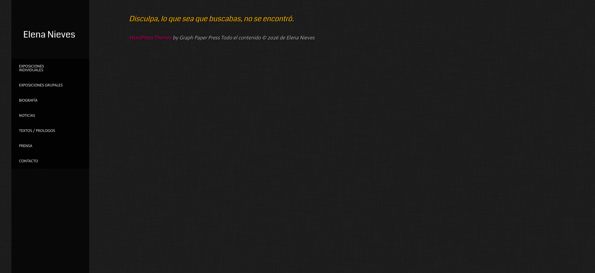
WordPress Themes (150, 38)
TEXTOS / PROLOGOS (37, 131)
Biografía (28, 100)
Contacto (28, 161)
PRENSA (25, 146)
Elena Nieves (49, 34)
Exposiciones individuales (31, 68)
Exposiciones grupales (41, 85)
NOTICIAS (27, 115)
